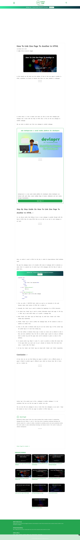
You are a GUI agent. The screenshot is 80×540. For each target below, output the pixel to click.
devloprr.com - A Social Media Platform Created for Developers (40, 273)
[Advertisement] (40, 17)
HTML (19, 50)
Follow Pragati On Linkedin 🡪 (23, 446)
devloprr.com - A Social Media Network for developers (40, 7)
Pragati (31, 50)
